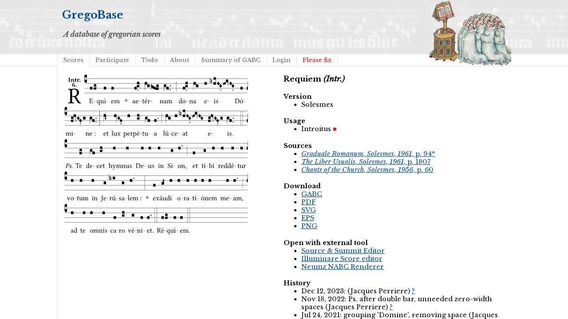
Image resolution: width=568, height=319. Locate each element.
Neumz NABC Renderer (342, 267)
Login (281, 60)
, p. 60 (367, 170)
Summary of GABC (230, 60)
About (179, 60)
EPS (307, 218)
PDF (308, 202)
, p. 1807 (365, 162)
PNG (309, 226)
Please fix (317, 60)
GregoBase (92, 14)
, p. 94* (368, 154)
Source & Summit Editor (343, 251)
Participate (112, 60)
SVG (308, 210)
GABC (311, 194)
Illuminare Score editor (342, 259)
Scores (73, 60)
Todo (149, 60)
